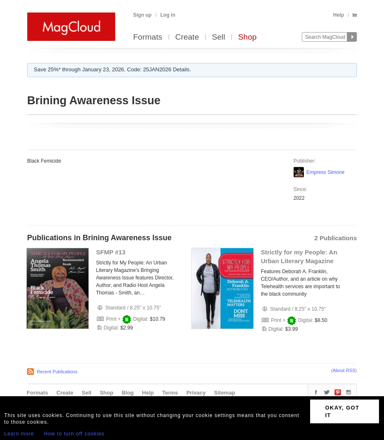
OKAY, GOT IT (342, 411)
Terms (170, 393)
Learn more (19, 434)
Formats (147, 37)
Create (187, 37)
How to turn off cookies (74, 434)
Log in (167, 15)
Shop (247, 37)
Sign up (142, 15)
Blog (127, 393)
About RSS (344, 370)
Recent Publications (57, 371)
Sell (218, 37)
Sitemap (224, 393)
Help (338, 15)
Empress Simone (325, 172)
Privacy (196, 393)
